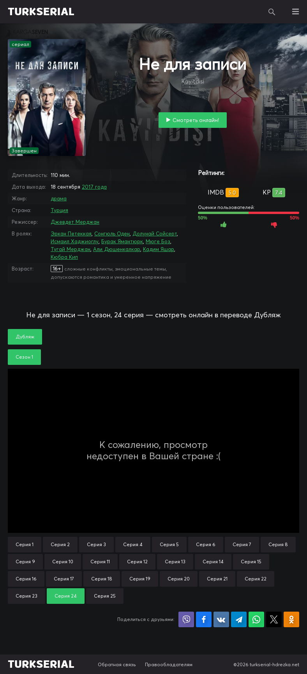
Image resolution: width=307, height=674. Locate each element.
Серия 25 (105, 596)
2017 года (94, 187)
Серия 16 (26, 579)
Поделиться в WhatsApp (256, 619)
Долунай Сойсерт (154, 233)
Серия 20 (179, 579)
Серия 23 (26, 596)
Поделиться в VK (221, 619)
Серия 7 (242, 544)
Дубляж (25, 337)
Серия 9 (25, 561)
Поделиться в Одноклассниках (291, 619)
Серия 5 (169, 544)
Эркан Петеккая (71, 233)
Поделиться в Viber (186, 619)
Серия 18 (101, 579)
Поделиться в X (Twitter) (274, 619)
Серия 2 (60, 544)
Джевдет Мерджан (75, 222)
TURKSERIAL (41, 12)
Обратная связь (117, 664)
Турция (59, 210)
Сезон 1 (24, 357)
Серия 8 (278, 544)
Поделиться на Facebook (204, 619)
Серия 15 (251, 561)
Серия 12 (137, 561)
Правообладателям (168, 664)
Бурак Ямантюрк (122, 241)
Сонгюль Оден (112, 233)
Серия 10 (62, 561)
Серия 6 (205, 544)
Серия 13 (175, 561)
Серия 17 (64, 579)
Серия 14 (213, 561)
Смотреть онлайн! (196, 120)
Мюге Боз (158, 241)
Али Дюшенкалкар (116, 249)
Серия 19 (139, 579)
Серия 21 (217, 579)
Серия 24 (66, 596)
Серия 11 (100, 561)
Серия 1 (25, 544)
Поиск (272, 11)
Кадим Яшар (158, 249)
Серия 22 (255, 579)
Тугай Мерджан (70, 249)
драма (59, 198)
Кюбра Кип (64, 257)
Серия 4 (133, 544)
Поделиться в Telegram (239, 619)
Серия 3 (96, 544)
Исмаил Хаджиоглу (75, 241)
